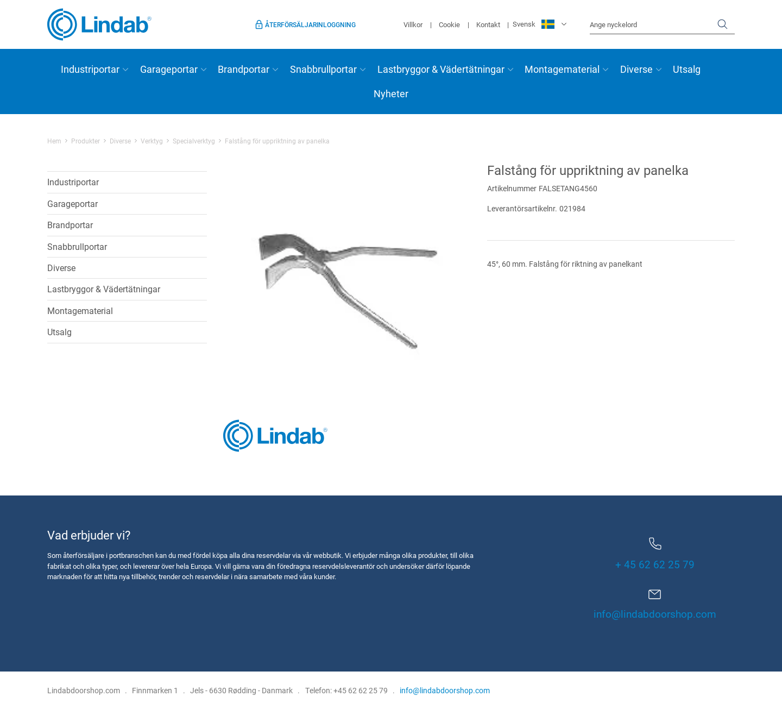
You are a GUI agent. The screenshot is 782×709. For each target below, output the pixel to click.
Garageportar (169, 69)
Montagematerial (562, 69)
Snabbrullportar (323, 69)
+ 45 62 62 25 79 (655, 554)
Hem (54, 140)
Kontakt (488, 24)
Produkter (85, 140)
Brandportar (243, 69)
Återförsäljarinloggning (310, 24)
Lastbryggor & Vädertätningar (440, 69)
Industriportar (90, 69)
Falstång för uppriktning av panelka (277, 140)
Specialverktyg (194, 140)
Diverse (636, 69)
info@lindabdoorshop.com (655, 613)
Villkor (412, 24)
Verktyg (152, 140)
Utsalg (687, 69)
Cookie (449, 24)
